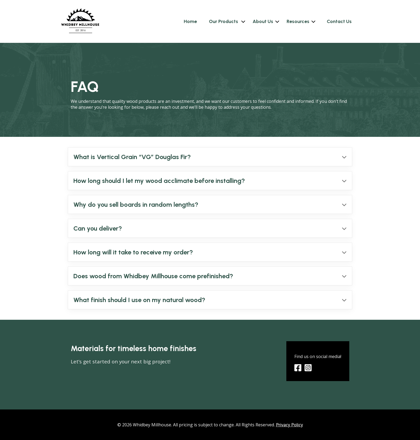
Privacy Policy (289, 425)
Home (190, 21)
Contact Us (339, 21)
